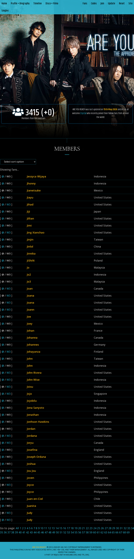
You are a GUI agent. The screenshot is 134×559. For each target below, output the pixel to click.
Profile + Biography (20, 3)
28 (109, 528)
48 (49, 532)
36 (5, 532)
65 (113, 532)
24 (94, 528)
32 (125, 528)
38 (12, 532)
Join (102, 3)
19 (75, 528)
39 (16, 532)
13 (53, 528)
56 (79, 532)
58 (87, 532)
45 (38, 532)
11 (45, 528)
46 (42, 532)
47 (46, 532)
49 (53, 532)
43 (31, 532)
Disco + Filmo (52, 3)
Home (4, 3)
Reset (122, 3)
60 (94, 532)
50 (57, 532)
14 (57, 528)
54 (72, 532)
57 (83, 532)
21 (83, 528)
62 (101, 532)
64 (109, 532)
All (17, 528)
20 (79, 528)
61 (98, 532)
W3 (9, 204)
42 (27, 532)
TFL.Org (85, 554)
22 (87, 528)
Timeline (37, 3)
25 (98, 528)
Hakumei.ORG (71, 554)
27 (106, 528)
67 (120, 532)
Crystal (83, 113)
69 (128, 532)
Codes (94, 3)
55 (75, 532)
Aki (62, 547)
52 (64, 532)
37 (8, 532)
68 (124, 532)
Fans (85, 3)
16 (64, 528)
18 (72, 528)
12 (49, 528)
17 (68, 528)
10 (41, 528)
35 (1, 532)
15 (60, 528)
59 (90, 532)
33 (128, 528)
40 (20, 532)
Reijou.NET (58, 554)
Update (111, 3)
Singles (5, 11)
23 (90, 528)
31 (121, 528)
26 (102, 528)
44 (35, 532)
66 (116, 532)
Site (130, 3)
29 (113, 528)
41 (23, 532)
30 (117, 528)
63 (105, 532)
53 (68, 532)
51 (61, 532)
